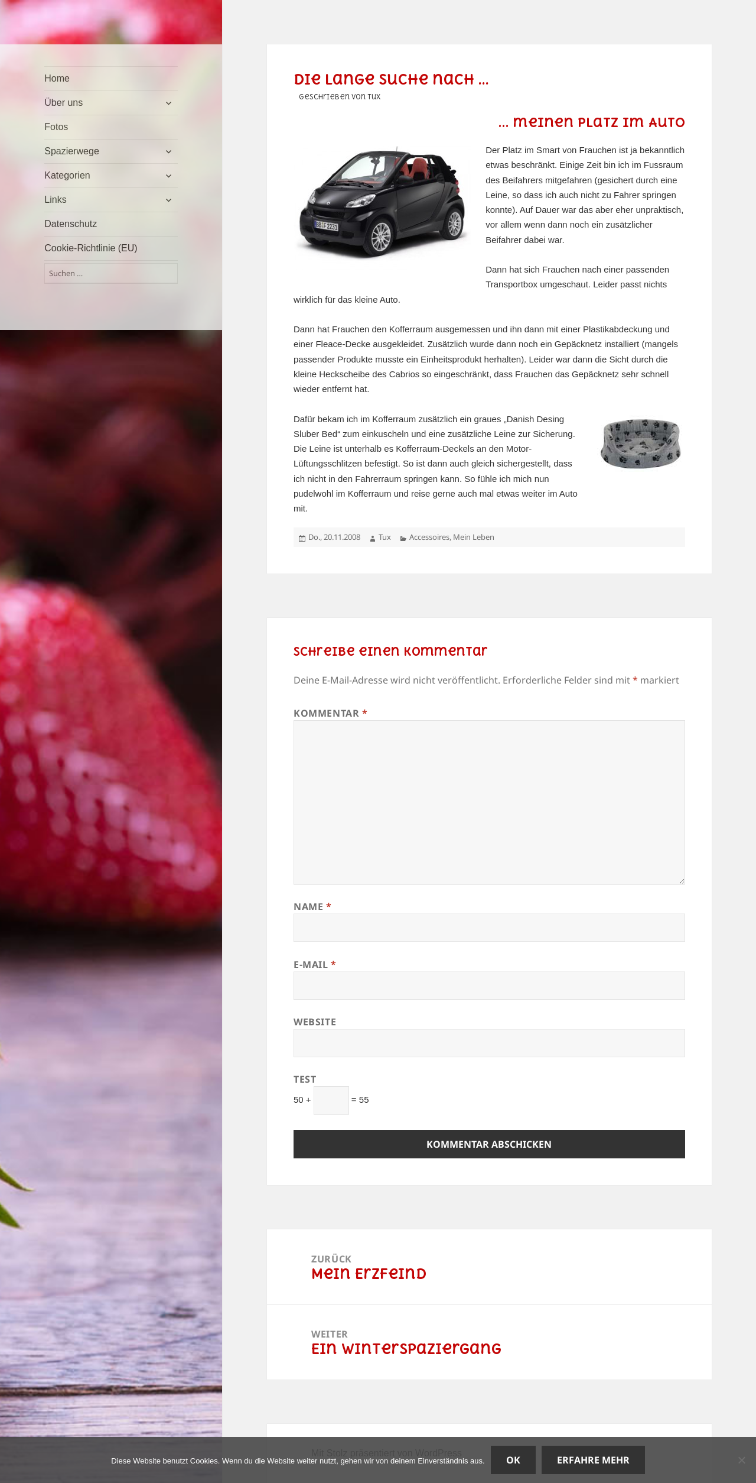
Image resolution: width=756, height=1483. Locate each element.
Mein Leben (473, 537)
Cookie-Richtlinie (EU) (90, 248)
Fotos (56, 127)
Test (305, 1079)
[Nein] (741, 1460)
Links (55, 200)
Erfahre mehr (593, 1459)
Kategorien (67, 175)
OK (513, 1459)
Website (315, 1021)
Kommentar (331, 713)
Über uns (63, 103)
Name (313, 906)
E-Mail (315, 964)
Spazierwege (71, 151)
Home (57, 78)
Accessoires (429, 537)
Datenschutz (70, 224)
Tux (385, 537)
